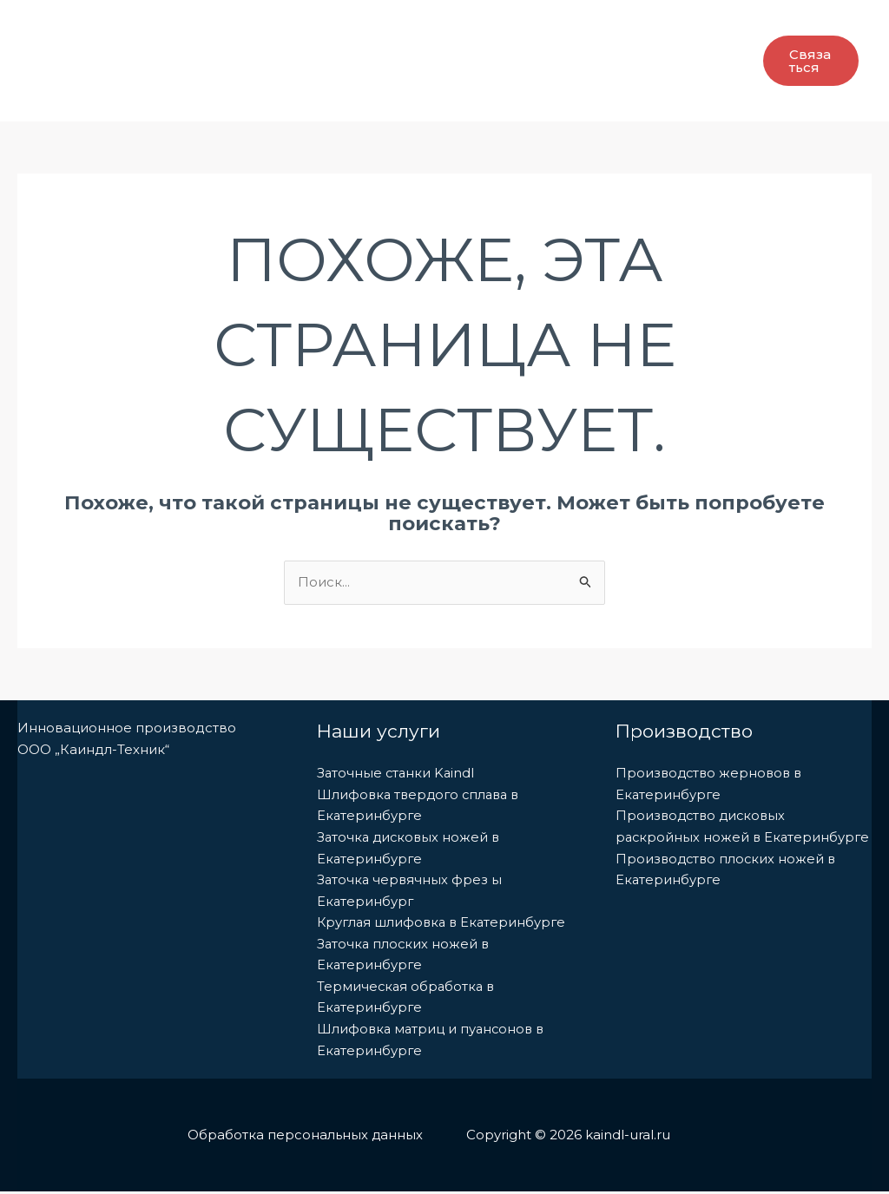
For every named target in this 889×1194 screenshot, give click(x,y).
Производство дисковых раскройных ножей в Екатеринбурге (703, 838)
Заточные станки (510, 30)
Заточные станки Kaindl (397, 772)
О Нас (162, 30)
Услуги (386, 30)
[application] (321, 30)
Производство (269, 30)
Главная (88, 30)
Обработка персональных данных (305, 1137)
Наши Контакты (314, 90)
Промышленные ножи (147, 91)
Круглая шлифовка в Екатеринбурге (444, 923)
